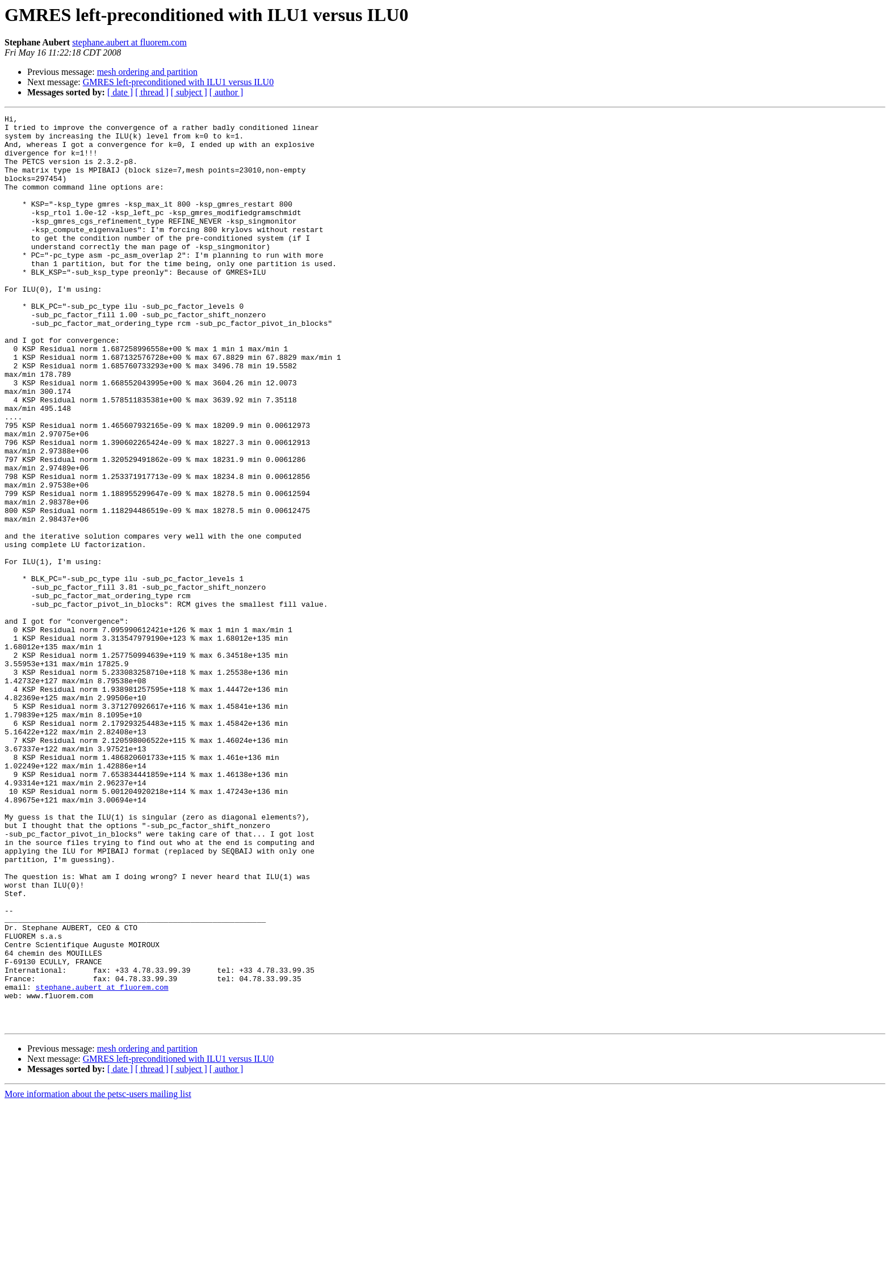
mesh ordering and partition (147, 72)
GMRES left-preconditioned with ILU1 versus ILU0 (178, 82)
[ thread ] (152, 92)
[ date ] (120, 92)
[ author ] (226, 92)
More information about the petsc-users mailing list (98, 1276)
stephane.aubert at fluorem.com (129, 42)
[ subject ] (189, 92)
